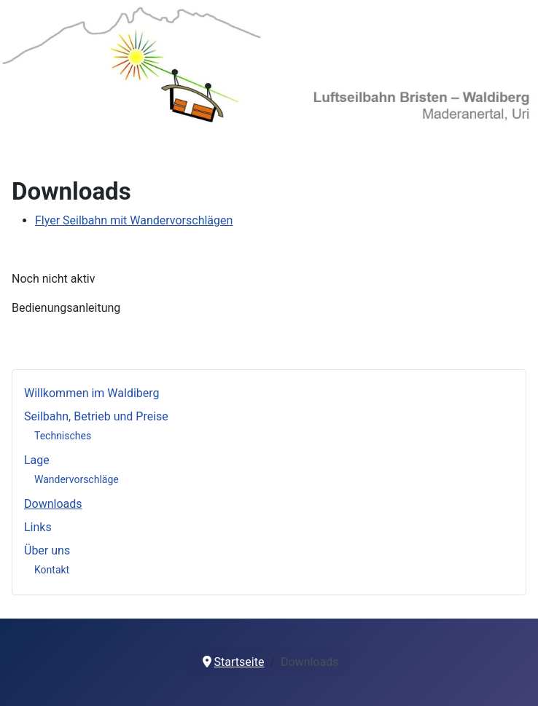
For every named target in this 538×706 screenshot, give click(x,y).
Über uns (47, 550)
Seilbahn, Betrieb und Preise (96, 416)
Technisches (62, 436)
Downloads (53, 504)
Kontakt (51, 570)
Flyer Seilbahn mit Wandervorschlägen (134, 220)
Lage (37, 460)
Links (38, 527)
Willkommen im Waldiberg (92, 393)
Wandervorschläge (76, 479)
